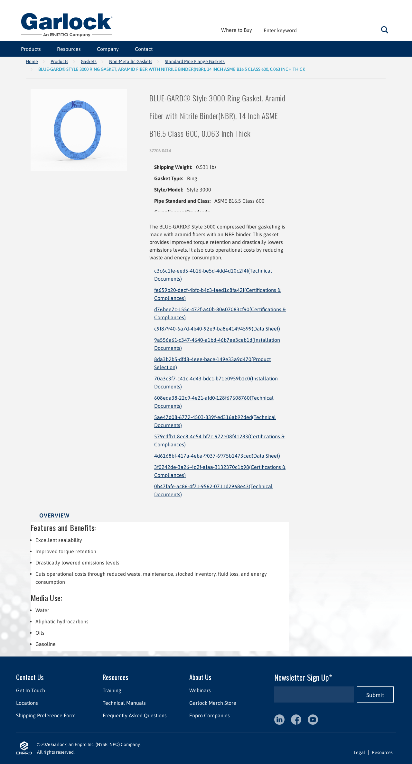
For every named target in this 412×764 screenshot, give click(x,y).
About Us (200, 677)
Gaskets (89, 61)
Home (32, 61)
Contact (144, 49)
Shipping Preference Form (46, 715)
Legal (359, 752)
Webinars (200, 690)
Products (31, 49)
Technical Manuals (124, 703)
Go (384, 29)
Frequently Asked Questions (135, 715)
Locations (27, 703)
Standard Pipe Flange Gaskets (195, 61)
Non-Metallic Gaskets (130, 61)
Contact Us (30, 677)
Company (108, 49)
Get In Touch (30, 690)
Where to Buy (236, 30)
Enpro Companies (209, 715)
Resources (69, 49)
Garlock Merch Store (212, 703)
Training (112, 690)
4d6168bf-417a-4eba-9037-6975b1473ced (217, 456)
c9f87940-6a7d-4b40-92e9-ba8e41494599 (217, 328)
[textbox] (327, 30)
